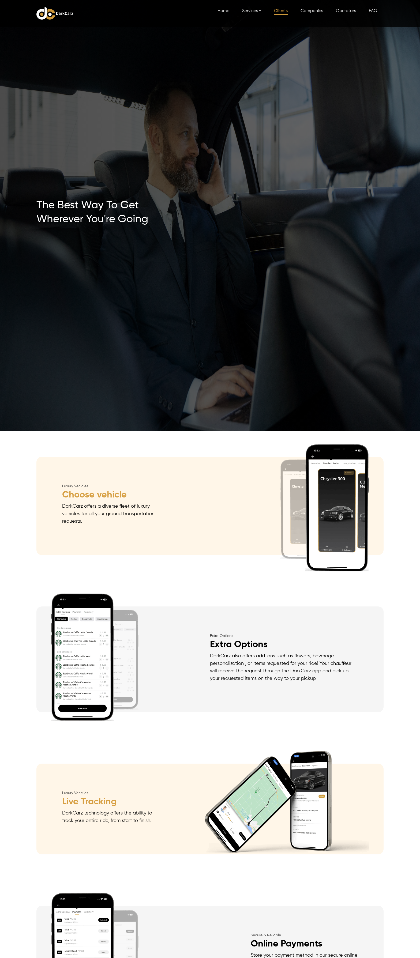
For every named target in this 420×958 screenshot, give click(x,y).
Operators (346, 11)
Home (223, 11)
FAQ (373, 11)
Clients (281, 11)
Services (250, 11)
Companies (312, 11)
